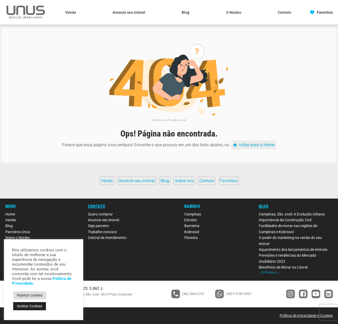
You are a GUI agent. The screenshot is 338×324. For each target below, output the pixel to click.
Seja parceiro (98, 226)
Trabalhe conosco (102, 232)
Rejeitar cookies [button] (30, 295)
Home (10, 214)
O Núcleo (233, 12)
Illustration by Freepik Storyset (169, 120)
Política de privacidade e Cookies (306, 315)
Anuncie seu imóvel (128, 12)
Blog (185, 12)
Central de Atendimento (107, 238)
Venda (70, 12)
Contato (284, 12)
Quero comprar (100, 214)
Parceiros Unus (17, 232)
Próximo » (271, 272)
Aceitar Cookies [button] (29, 306)
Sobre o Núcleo (17, 238)
